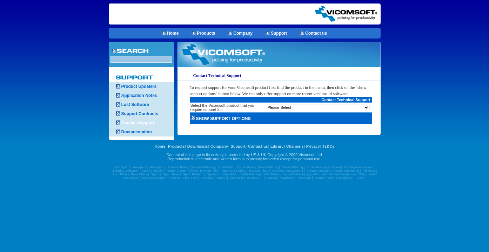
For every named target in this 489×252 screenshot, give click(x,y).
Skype (360, 178)
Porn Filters (139, 174)
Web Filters (272, 174)
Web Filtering (250, 174)
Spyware (213, 174)
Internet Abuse (151, 171)
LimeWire (304, 178)
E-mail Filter (245, 167)
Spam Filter (171, 174)
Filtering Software (125, 171)
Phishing (369, 171)
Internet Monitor (318, 171)
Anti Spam (122, 167)
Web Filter (230, 174)
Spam (155, 174)
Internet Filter (209, 171)
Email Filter (226, 167)
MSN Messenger (154, 178)
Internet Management (288, 171)
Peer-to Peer (178, 178)
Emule (221, 178)
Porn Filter (120, 174)
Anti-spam (157, 167)
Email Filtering (268, 167)
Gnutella (270, 178)
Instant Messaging (296, 174)
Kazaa (319, 178)
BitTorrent (254, 178)
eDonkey (207, 178)
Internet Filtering (233, 171)
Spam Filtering (193, 174)
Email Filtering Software (323, 167)
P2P (194, 178)
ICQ (362, 174)
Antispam (139, 167)
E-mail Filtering (292, 167)
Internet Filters (259, 171)
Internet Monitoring (346, 171)
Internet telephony (340, 178)
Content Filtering (202, 167)
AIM (316, 174)
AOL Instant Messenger (338, 174)
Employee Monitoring (359, 167)
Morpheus (287, 178)
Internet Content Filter (181, 171)
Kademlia (236, 178)
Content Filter (177, 167)
